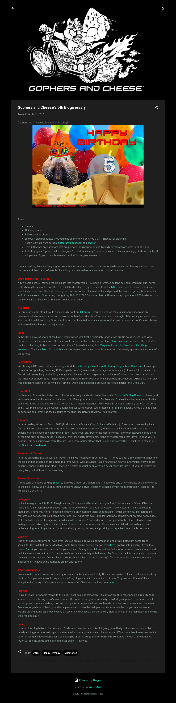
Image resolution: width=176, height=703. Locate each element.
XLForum (84, 312)
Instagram (63, 242)
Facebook (76, 242)
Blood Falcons (119, 341)
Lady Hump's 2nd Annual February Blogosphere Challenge (109, 366)
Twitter (92, 242)
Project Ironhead (120, 345)
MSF (113, 287)
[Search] (163, 9)
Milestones (71, 652)
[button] (156, 108)
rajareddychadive (96, 687)
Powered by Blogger (88, 680)
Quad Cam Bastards (33, 445)
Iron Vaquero (102, 345)
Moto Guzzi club (51, 349)
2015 (36, 652)
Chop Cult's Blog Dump (128, 395)
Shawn (56, 482)
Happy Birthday (51, 652)
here (112, 545)
